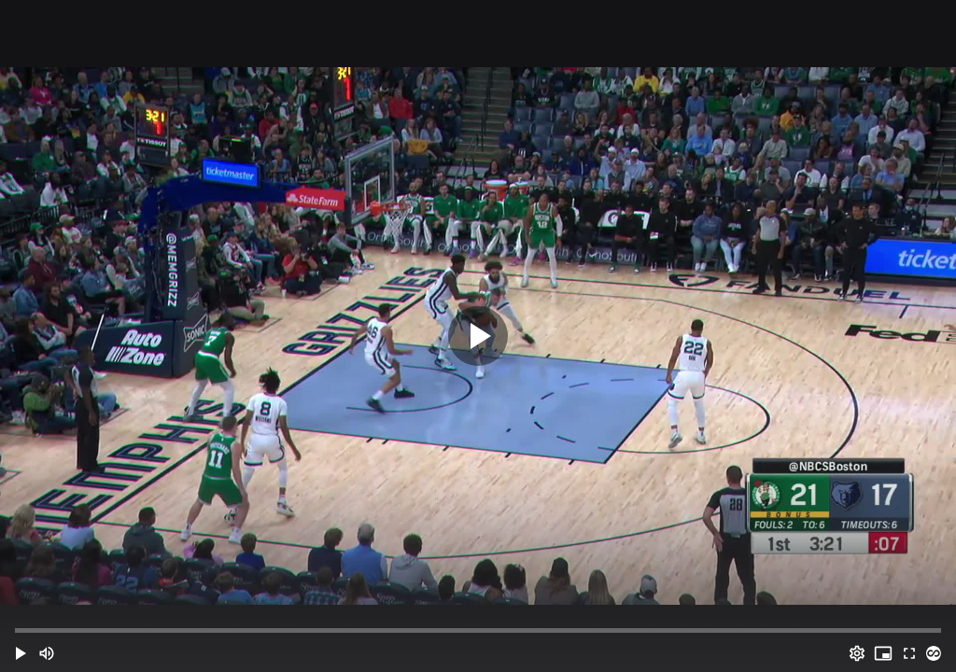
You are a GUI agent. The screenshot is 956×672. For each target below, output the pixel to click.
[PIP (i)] (883, 653)
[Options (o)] (857, 653)
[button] (20, 653)
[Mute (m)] (46, 653)
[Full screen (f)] (909, 653)
